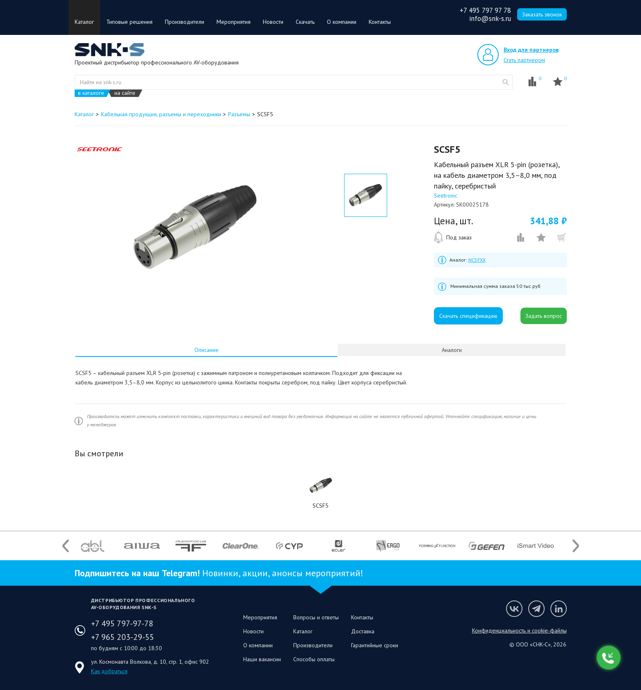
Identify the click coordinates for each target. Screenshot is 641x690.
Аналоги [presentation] (452, 350)
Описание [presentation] (206, 350)
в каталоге (91, 93)
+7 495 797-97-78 (122, 623)
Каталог (84, 21)
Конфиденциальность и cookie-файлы (519, 630)
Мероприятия (234, 21)
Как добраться (109, 671)
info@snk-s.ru (490, 18)
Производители (184, 21)
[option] (195, 227)
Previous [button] (65, 545)
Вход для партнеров (531, 49)
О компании (341, 21)
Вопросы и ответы (316, 617)
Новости (273, 21)
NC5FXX (477, 260)
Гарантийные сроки (374, 645)
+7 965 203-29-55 (122, 637)
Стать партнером (524, 60)
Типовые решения (129, 21)
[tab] (206, 350)
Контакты (380, 21)
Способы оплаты (314, 659)
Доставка (362, 631)
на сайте (124, 93)
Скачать (305, 21)
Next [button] (576, 545)
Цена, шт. (453, 221)
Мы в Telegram (536, 608)
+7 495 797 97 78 (485, 10)
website (506, 82)
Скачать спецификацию (468, 316)
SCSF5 (320, 505)
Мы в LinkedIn (558, 608)
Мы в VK (514, 608)
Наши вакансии (262, 659)
